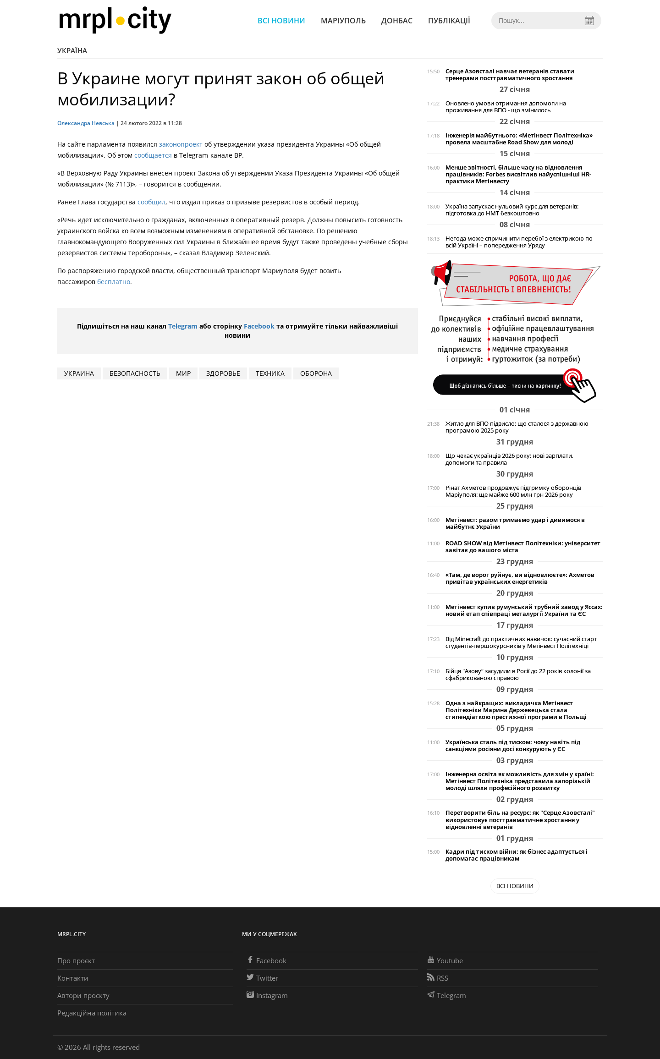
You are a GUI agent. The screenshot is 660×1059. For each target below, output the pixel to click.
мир (183, 373)
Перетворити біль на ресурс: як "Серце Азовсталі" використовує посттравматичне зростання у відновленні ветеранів (520, 819)
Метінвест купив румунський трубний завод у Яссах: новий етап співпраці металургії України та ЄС (524, 610)
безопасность (135, 373)
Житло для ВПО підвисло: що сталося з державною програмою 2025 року (517, 427)
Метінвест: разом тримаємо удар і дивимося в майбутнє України (515, 523)
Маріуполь (343, 21)
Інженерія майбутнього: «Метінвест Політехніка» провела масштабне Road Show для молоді (519, 139)
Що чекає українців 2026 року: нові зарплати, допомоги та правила (509, 459)
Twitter (262, 977)
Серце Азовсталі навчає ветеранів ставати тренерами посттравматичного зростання (510, 75)
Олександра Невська (86, 123)
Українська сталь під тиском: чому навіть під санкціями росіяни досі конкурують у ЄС (513, 745)
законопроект (181, 144)
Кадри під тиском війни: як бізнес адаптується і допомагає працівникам (517, 855)
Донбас (396, 21)
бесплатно (113, 281)
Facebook (259, 326)
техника (270, 373)
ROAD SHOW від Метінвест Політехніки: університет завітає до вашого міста (523, 547)
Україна (72, 50)
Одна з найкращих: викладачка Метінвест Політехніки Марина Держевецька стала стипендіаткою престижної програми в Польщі (516, 710)
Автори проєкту (83, 995)
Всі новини (281, 21)
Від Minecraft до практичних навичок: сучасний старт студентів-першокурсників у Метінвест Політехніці (521, 642)
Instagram (267, 995)
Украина (79, 373)
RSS (437, 977)
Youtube (445, 960)
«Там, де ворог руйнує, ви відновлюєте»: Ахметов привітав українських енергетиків (520, 578)
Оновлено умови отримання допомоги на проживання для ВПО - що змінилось (506, 107)
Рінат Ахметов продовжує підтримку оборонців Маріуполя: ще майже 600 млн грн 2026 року (513, 491)
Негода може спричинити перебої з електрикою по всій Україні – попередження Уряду (519, 242)
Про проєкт (76, 960)
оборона (316, 373)
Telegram (183, 326)
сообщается (153, 155)
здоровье (223, 373)
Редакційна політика (91, 1012)
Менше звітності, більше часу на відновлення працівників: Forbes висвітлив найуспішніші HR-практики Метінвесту (518, 174)
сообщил (151, 202)
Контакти (72, 977)
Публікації (449, 21)
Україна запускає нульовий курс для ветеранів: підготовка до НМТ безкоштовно (512, 210)
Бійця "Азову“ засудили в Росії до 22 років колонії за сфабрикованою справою (518, 674)
